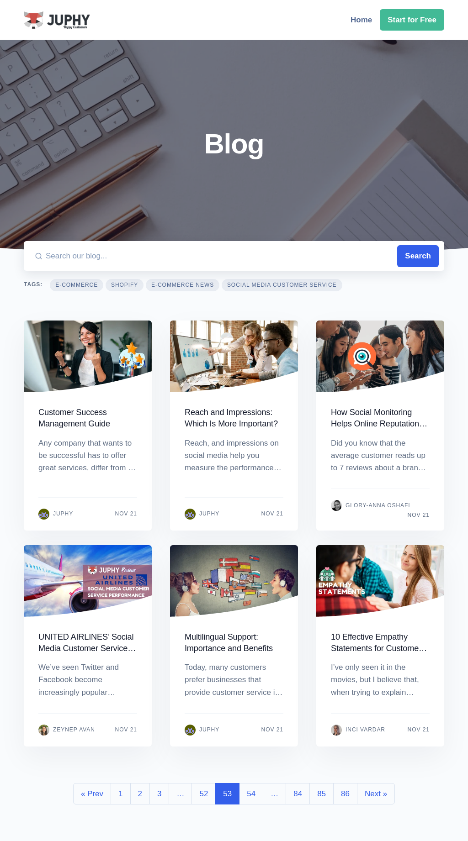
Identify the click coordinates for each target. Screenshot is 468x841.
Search (418, 256)
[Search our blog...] (220, 256)
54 (251, 793)
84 (297, 793)
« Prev (92, 793)
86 (345, 793)
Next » (376, 793)
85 (321, 793)
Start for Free (412, 20)
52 (203, 793)
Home (361, 20)
